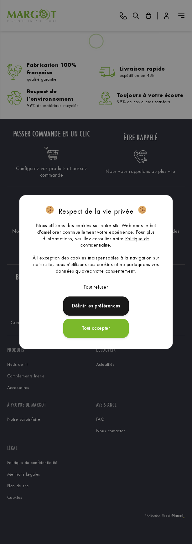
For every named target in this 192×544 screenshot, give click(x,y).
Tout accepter (96, 328)
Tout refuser (96, 287)
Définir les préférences (96, 306)
